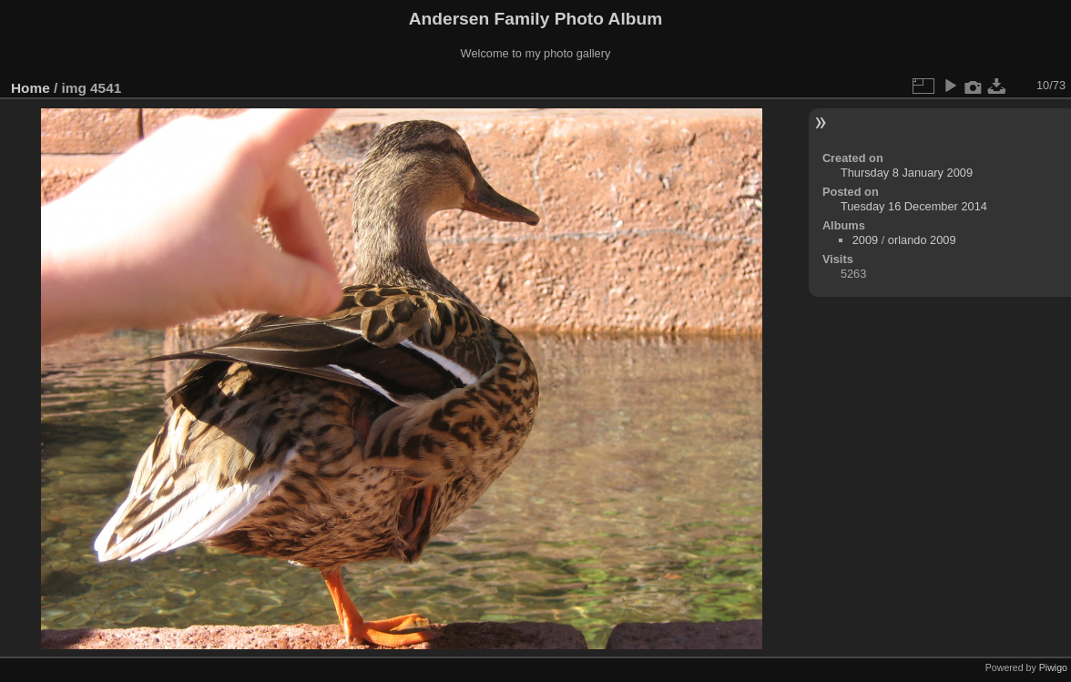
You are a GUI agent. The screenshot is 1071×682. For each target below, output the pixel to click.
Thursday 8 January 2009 (907, 172)
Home (30, 88)
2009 (865, 240)
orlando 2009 (922, 240)
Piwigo (1053, 667)
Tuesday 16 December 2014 (914, 206)
